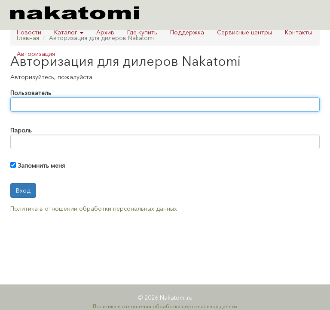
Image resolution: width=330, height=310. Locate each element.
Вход (23, 190)
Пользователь (30, 93)
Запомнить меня (41, 165)
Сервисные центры (244, 32)
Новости (29, 32)
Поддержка (187, 32)
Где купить (142, 32)
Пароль (21, 130)
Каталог (68, 32)
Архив (105, 32)
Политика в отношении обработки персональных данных (93, 208)
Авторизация (36, 54)
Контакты (298, 32)
